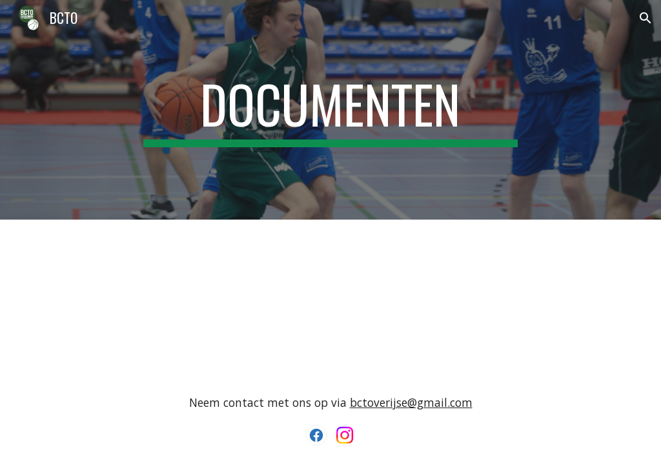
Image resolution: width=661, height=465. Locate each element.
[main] (330, 109)
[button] (645, 18)
